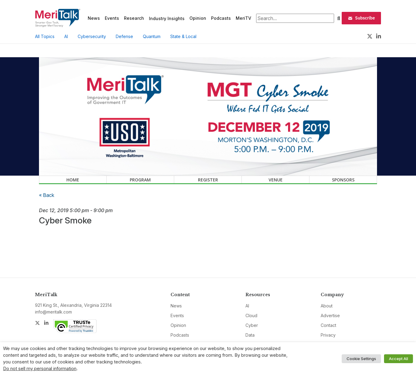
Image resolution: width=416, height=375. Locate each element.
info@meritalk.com (53, 311)
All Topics (45, 36)
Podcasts (221, 18)
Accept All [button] (398, 358)
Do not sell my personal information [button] (39, 368)
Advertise (330, 315)
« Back (46, 195)
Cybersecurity (92, 36)
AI (66, 36)
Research (134, 18)
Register (208, 180)
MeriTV (243, 18)
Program (140, 180)
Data (250, 335)
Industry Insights (167, 18)
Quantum (151, 36)
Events (112, 18)
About (327, 305)
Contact (328, 325)
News (94, 18)
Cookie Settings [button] (361, 358)
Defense (124, 36)
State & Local (183, 36)
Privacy (328, 335)
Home (72, 180)
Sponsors (343, 180)
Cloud (251, 315)
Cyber (251, 325)
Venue (276, 180)
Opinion (197, 18)
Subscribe (361, 18)
